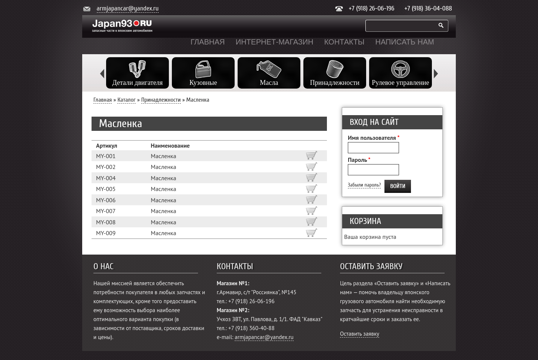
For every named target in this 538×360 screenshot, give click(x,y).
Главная (208, 42)
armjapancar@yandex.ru (128, 8)
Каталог (126, 99)
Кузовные (203, 82)
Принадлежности (334, 82)
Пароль (359, 159)
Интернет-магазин (274, 42)
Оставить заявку (359, 333)
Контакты (344, 42)
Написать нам (404, 42)
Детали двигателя (137, 82)
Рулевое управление (400, 82)
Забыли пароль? (364, 185)
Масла (269, 82)
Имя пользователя (373, 137)
